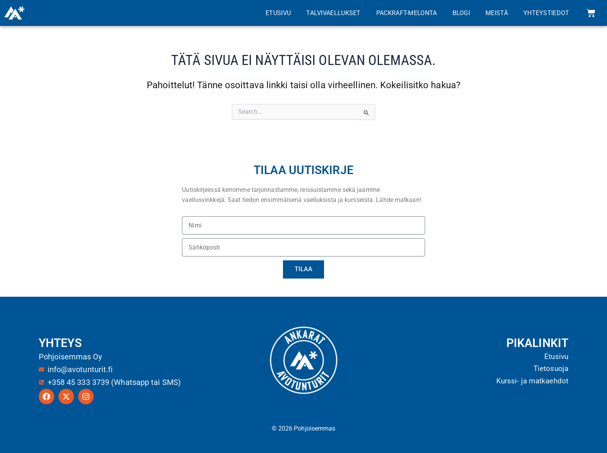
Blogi (461, 13)
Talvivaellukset (333, 13)
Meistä (496, 13)
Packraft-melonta (406, 13)
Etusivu (278, 13)
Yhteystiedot (546, 13)
